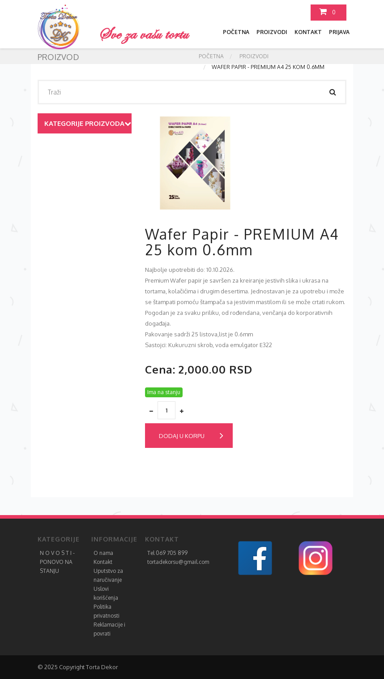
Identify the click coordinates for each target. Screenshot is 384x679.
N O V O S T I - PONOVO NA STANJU (57, 562)
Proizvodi (271, 32)
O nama (103, 553)
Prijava (339, 32)
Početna (236, 32)
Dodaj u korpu (191, 436)
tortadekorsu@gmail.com (178, 562)
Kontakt (308, 32)
